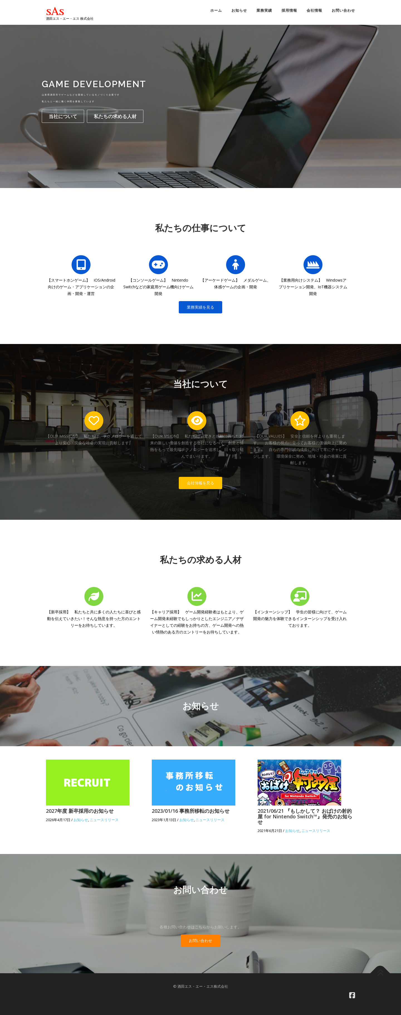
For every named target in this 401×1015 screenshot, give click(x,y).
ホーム (216, 10)
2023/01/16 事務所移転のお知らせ (190, 810)
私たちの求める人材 (115, 116)
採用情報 (289, 10)
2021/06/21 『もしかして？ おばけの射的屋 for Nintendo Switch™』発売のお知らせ (305, 816)
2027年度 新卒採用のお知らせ (80, 810)
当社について (63, 116)
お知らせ (239, 10)
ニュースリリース (104, 819)
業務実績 (264, 10)
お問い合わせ (343, 10)
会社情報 (314, 10)
